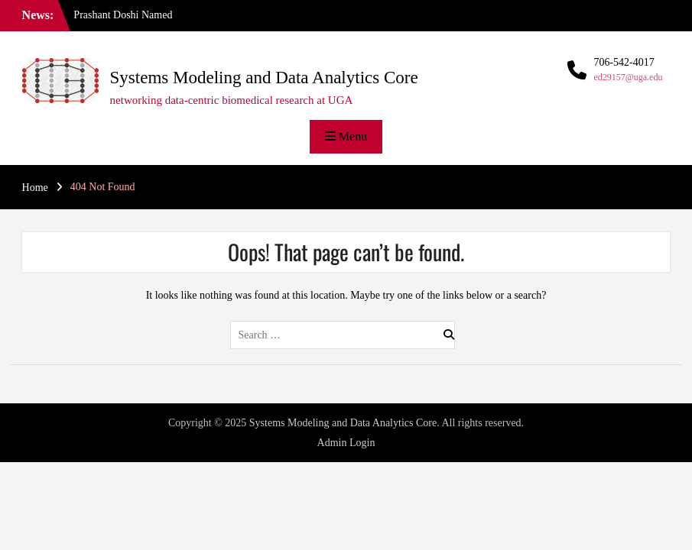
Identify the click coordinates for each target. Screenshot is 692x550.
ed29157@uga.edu (627, 77)
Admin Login (346, 442)
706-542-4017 (623, 62)
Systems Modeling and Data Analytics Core (264, 77)
